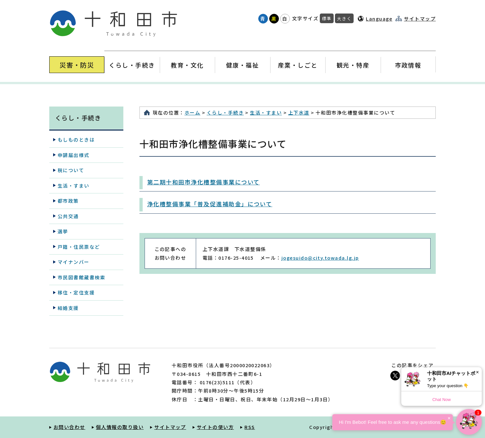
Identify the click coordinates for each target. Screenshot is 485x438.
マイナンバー (74, 261)
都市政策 (68, 200)
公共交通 (68, 216)
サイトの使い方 (215, 427)
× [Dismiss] (477, 372)
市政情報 (408, 65)
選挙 (63, 231)
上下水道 (298, 112)
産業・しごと (298, 65)
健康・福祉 (242, 65)
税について (71, 170)
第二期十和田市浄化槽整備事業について (203, 182)
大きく (344, 18)
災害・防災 (77, 65)
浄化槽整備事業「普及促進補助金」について (209, 204)
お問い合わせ (69, 427)
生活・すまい (266, 112)
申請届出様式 (74, 155)
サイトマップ (420, 18)
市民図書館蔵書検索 (81, 277)
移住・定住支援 (76, 292)
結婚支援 (68, 307)
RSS (249, 427)
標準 (327, 18)
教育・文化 (187, 65)
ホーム (192, 112)
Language (379, 18)
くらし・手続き (132, 65)
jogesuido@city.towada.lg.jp (320, 257)
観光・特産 (353, 65)
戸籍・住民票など (79, 246)
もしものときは (76, 139)
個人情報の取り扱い (120, 427)
